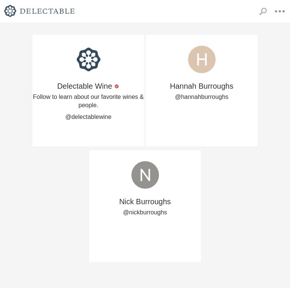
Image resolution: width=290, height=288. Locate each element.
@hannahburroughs (201, 97)
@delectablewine (88, 117)
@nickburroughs (145, 212)
